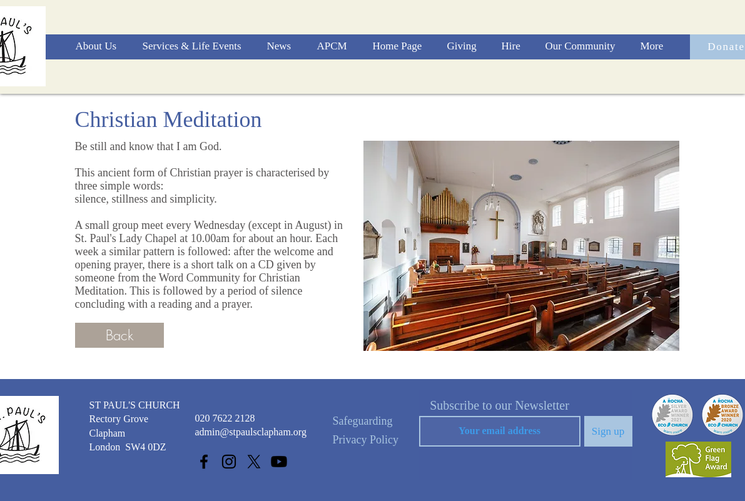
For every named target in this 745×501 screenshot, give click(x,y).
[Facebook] (204, 461)
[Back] (119, 335)
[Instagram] (229, 461)
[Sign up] (608, 431)
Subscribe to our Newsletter (499, 405)
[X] (254, 461)
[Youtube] (279, 461)
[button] (99, 46)
